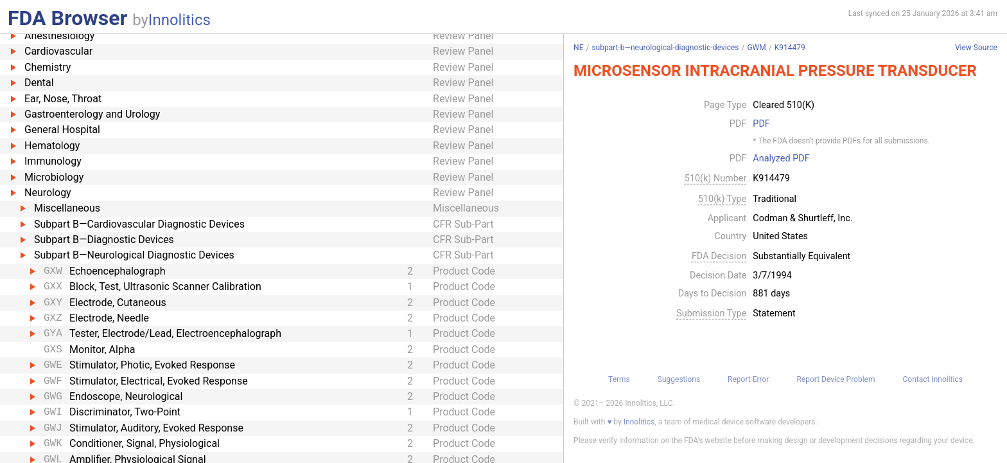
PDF (761, 124)
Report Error (748, 379)
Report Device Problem (835, 379)
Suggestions (679, 379)
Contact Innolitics (932, 379)
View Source (976, 48)
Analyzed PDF (781, 159)
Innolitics (179, 20)
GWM (756, 47)
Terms (619, 379)
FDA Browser (67, 18)
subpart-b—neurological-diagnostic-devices (665, 47)
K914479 (790, 47)
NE (578, 47)
